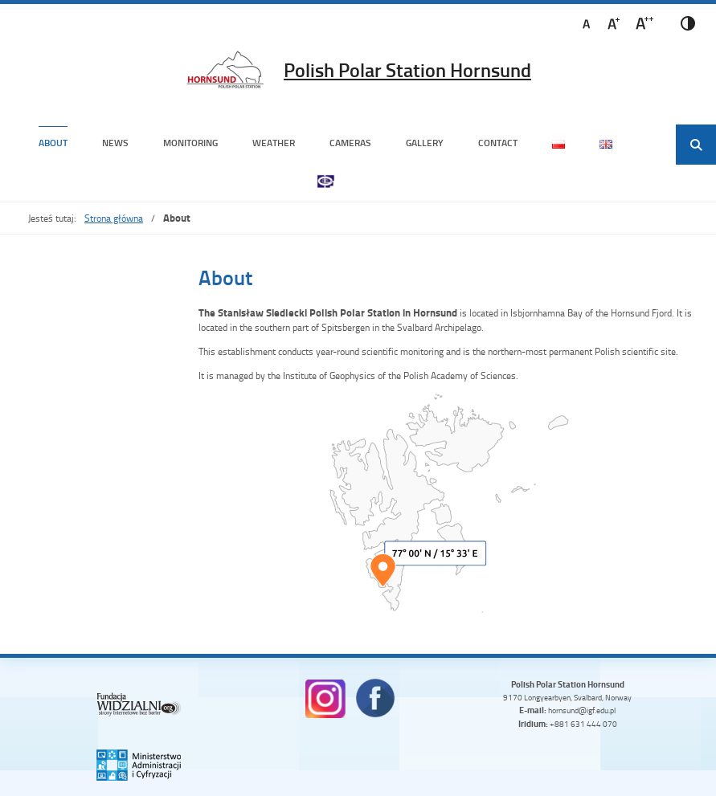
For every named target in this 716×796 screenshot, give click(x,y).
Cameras (350, 142)
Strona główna (113, 218)
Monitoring (190, 142)
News (115, 142)
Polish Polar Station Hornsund (407, 70)
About (53, 142)
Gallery (425, 142)
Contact (498, 142)
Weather (273, 142)
